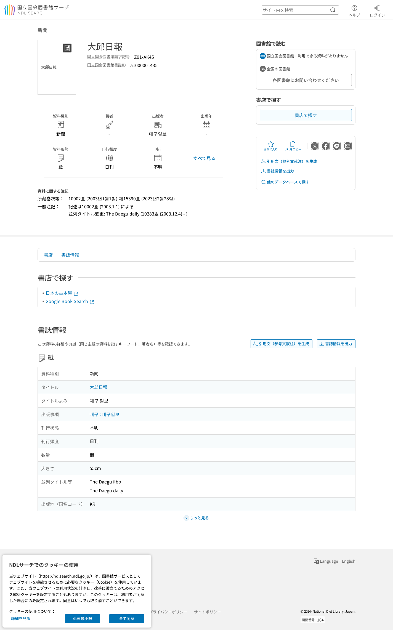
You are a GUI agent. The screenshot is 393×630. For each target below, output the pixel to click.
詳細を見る (20, 618)
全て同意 (126, 618)
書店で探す (306, 115)
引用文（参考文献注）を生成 (289, 161)
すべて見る (204, 158)
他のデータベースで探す (285, 182)
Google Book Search (70, 301)
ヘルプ (354, 10)
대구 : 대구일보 (105, 414)
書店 (48, 254)
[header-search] (300, 10)
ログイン (377, 10)
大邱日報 (98, 387)
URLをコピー (293, 146)
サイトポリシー (207, 612)
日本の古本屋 (62, 292)
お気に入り (271, 146)
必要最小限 (82, 618)
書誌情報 (70, 254)
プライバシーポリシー (168, 612)
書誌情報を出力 (277, 171)
